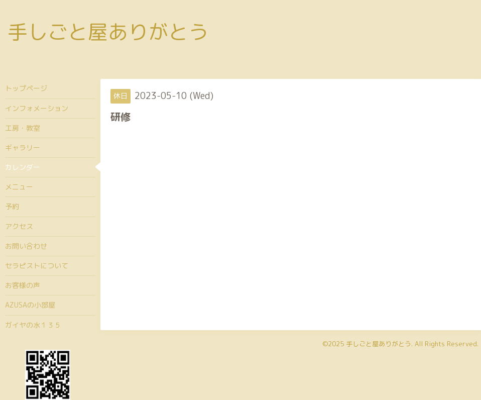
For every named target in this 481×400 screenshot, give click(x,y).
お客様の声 (22, 285)
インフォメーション (36, 108)
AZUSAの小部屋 (30, 305)
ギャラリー (22, 147)
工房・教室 (22, 128)
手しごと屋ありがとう (108, 32)
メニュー (19, 186)
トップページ (26, 88)
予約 (12, 206)
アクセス (19, 226)
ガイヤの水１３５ (33, 325)
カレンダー (22, 167)
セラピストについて (36, 265)
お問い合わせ (26, 246)
